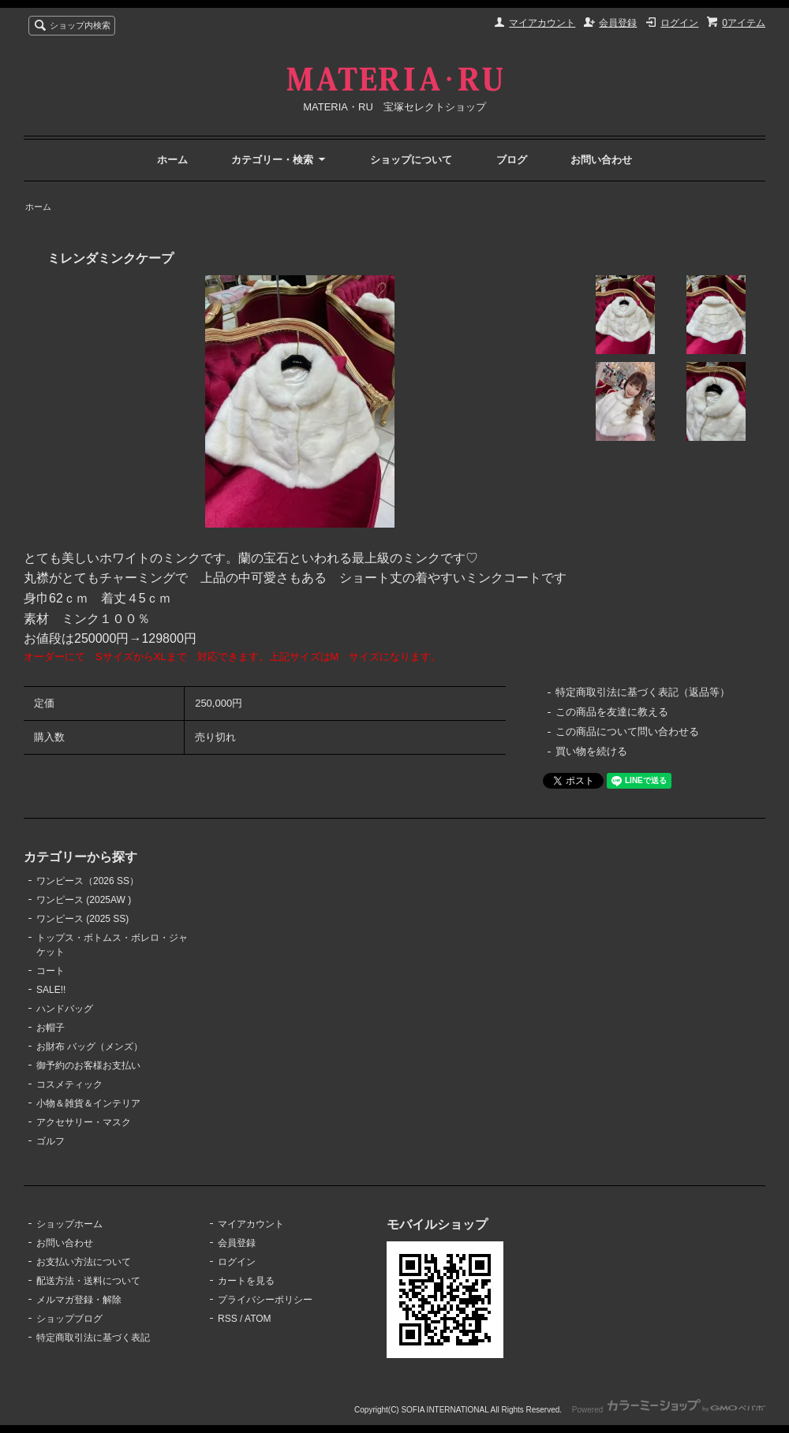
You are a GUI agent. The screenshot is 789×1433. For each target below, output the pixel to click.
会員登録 (618, 22)
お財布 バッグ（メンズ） (89, 1046)
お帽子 (50, 1027)
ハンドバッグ (64, 1008)
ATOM (258, 1318)
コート (50, 970)
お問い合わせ (601, 160)
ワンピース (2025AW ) (83, 899)
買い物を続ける (591, 751)
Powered (668, 1409)
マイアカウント (542, 22)
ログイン (679, 22)
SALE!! (50, 989)
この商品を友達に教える (611, 712)
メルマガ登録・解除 (79, 1299)
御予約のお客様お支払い (88, 1065)
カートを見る (246, 1280)
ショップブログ (69, 1318)
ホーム (172, 160)
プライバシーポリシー (265, 1299)
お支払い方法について (83, 1261)
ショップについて (411, 160)
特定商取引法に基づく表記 (93, 1337)
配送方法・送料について (88, 1280)
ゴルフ (50, 1141)
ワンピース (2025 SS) (82, 918)
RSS (227, 1318)
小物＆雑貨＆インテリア (88, 1103)
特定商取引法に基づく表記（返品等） (642, 692)
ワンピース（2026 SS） (87, 880)
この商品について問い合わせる (627, 731)
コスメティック (69, 1084)
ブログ (511, 160)
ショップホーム (69, 1224)
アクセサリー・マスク (83, 1122)
